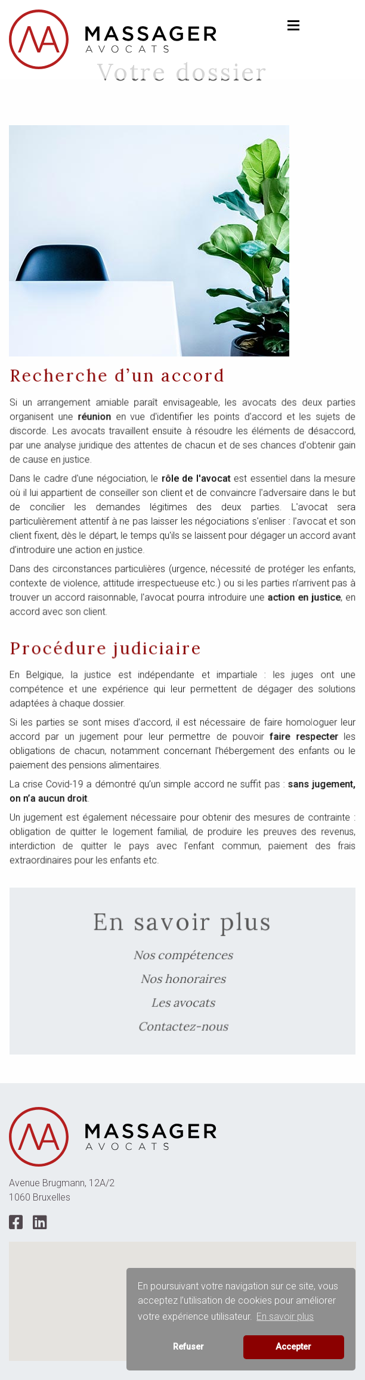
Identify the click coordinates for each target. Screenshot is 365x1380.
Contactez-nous (182, 1022)
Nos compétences (183, 955)
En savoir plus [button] (285, 1316)
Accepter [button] (293, 1347)
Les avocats (182, 1000)
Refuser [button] (188, 1347)
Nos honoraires (182, 978)
